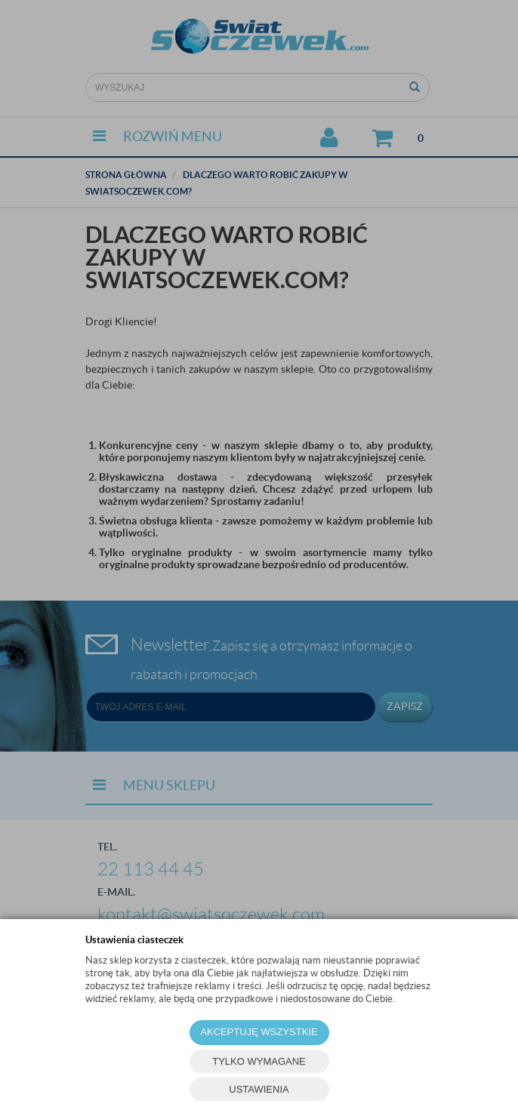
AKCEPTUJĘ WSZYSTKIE (258, 1032)
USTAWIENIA (258, 1089)
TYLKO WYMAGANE (259, 1061)
